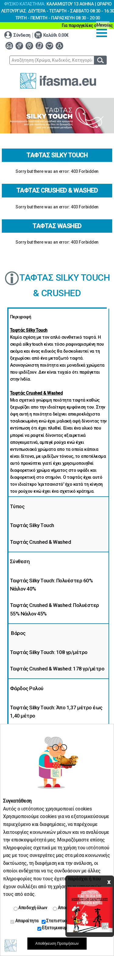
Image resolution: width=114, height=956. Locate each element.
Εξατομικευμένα (55, 928)
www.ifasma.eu (58, 80)
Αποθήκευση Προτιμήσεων (57, 943)
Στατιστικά (55, 921)
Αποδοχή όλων (30, 908)
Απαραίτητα (24, 921)
